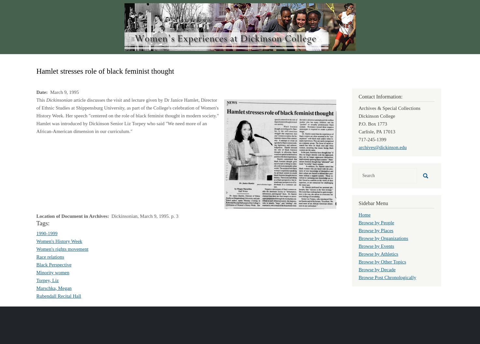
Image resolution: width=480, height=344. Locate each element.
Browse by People (376, 222)
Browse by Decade (377, 269)
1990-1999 (47, 233)
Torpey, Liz (47, 280)
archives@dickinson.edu (383, 147)
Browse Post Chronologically (387, 277)
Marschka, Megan (54, 288)
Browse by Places (376, 230)
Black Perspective (54, 264)
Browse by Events (376, 246)
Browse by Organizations (383, 238)
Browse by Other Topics (382, 261)
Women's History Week (59, 241)
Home (365, 214)
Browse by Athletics (379, 254)
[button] (280, 153)
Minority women (52, 272)
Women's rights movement (62, 249)
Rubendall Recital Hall (58, 296)
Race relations (50, 257)
